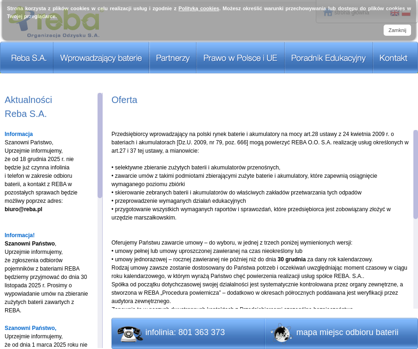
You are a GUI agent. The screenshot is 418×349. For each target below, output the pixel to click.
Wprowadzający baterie (101, 57)
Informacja (19, 134)
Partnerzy (173, 57)
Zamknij (397, 30)
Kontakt (395, 57)
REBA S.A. (26, 57)
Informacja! (20, 235)
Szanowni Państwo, (30, 328)
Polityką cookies (198, 8)
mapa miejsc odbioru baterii (347, 332)
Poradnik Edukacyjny (329, 57)
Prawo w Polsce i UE (240, 57)
